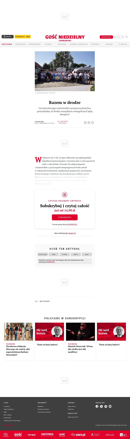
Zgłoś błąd (8, 425)
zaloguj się (119, 37)
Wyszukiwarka (126, 37)
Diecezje (109, 44)
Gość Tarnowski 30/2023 (45, 123)
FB (85, 122)
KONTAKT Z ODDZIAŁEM (79, 44)
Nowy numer (7, 44)
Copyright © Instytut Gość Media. (104, 425)
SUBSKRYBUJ (106, 37)
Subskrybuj (64, 217)
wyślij (93, 122)
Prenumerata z (23, 37)
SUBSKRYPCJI (72, 224)
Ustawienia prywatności (44, 412)
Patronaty (95, 44)
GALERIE (48, 44)
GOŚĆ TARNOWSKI (44, 301)
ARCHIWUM (62, 44)
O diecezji (123, 44)
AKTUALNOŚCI (20, 44)
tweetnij (89, 122)
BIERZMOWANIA (34, 44)
